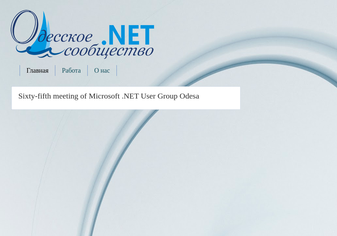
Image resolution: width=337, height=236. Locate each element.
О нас (102, 70)
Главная (37, 70)
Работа (71, 70)
